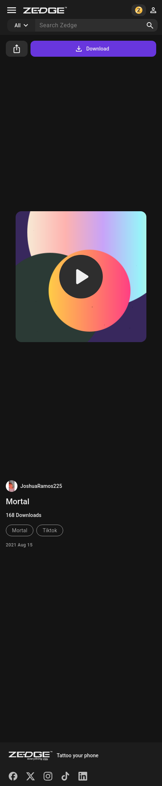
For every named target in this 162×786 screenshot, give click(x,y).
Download (91, 48)
